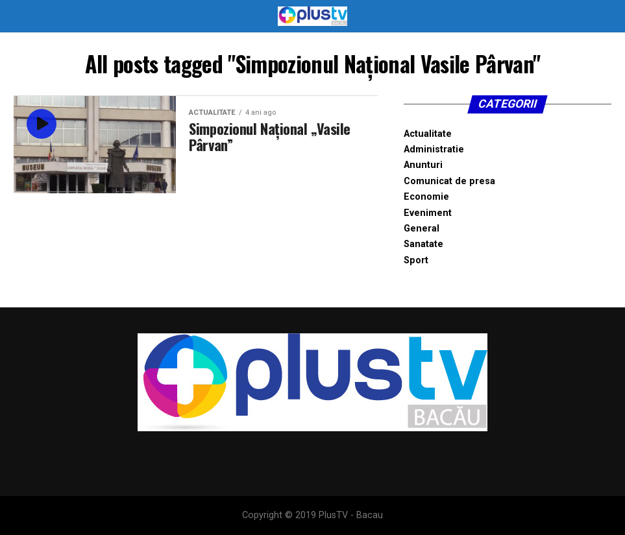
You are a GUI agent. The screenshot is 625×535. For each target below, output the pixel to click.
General (421, 228)
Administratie (434, 149)
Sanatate (423, 244)
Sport (416, 260)
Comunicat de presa (449, 181)
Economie (426, 196)
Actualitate (428, 133)
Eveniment (428, 213)
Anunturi (423, 165)
